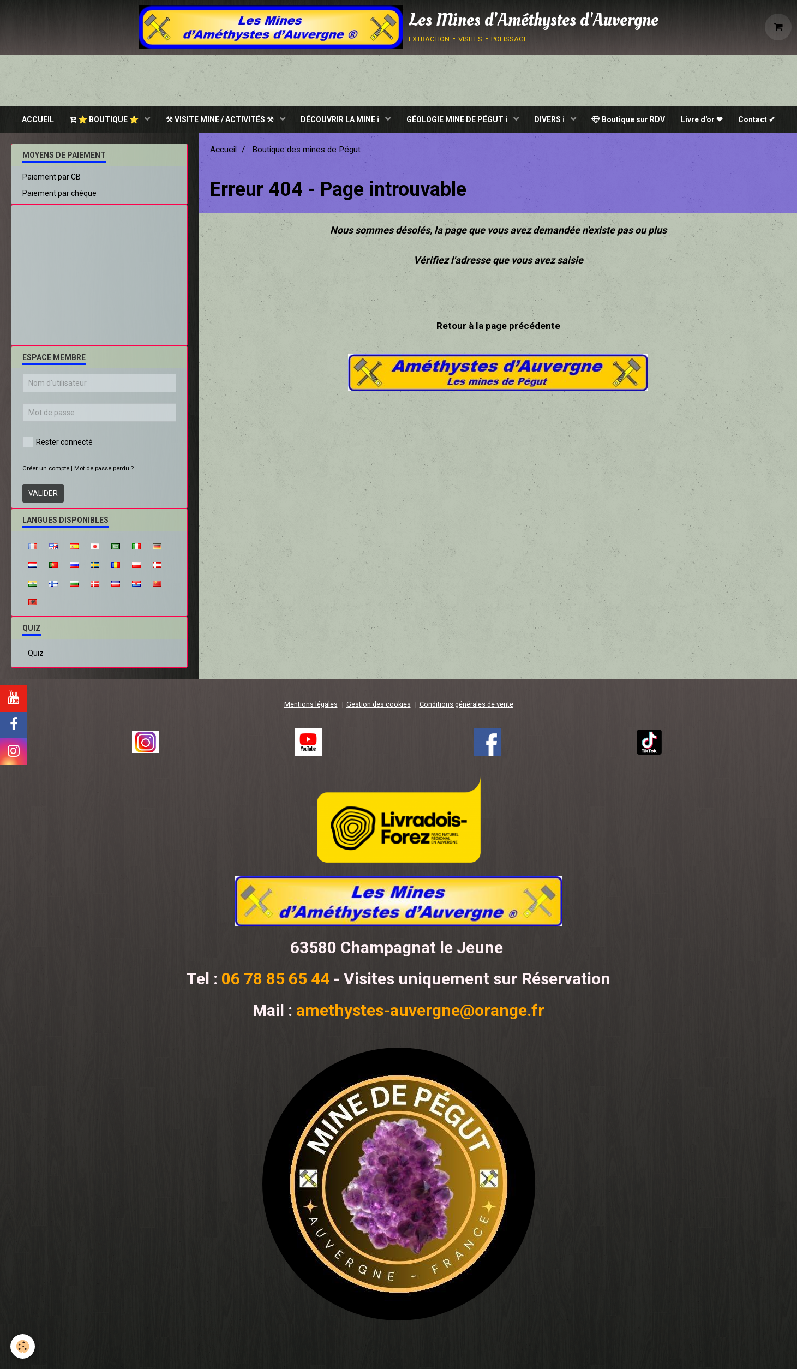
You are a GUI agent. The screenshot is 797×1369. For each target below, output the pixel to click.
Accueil (223, 151)
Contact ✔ (760, 120)
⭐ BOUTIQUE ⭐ (102, 120)
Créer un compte (45, 469)
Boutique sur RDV (630, 120)
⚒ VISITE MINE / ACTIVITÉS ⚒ (219, 120)
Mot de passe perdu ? (104, 469)
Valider (43, 494)
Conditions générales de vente (466, 705)
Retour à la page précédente (498, 326)
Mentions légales (311, 705)
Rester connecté (57, 443)
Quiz (36, 654)
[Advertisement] (99, 272)
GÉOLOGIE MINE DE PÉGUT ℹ (457, 120)
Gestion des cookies (378, 705)
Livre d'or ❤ (705, 120)
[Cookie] (23, 1346)
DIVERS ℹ (551, 120)
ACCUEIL (35, 120)
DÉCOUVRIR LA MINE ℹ (340, 120)
